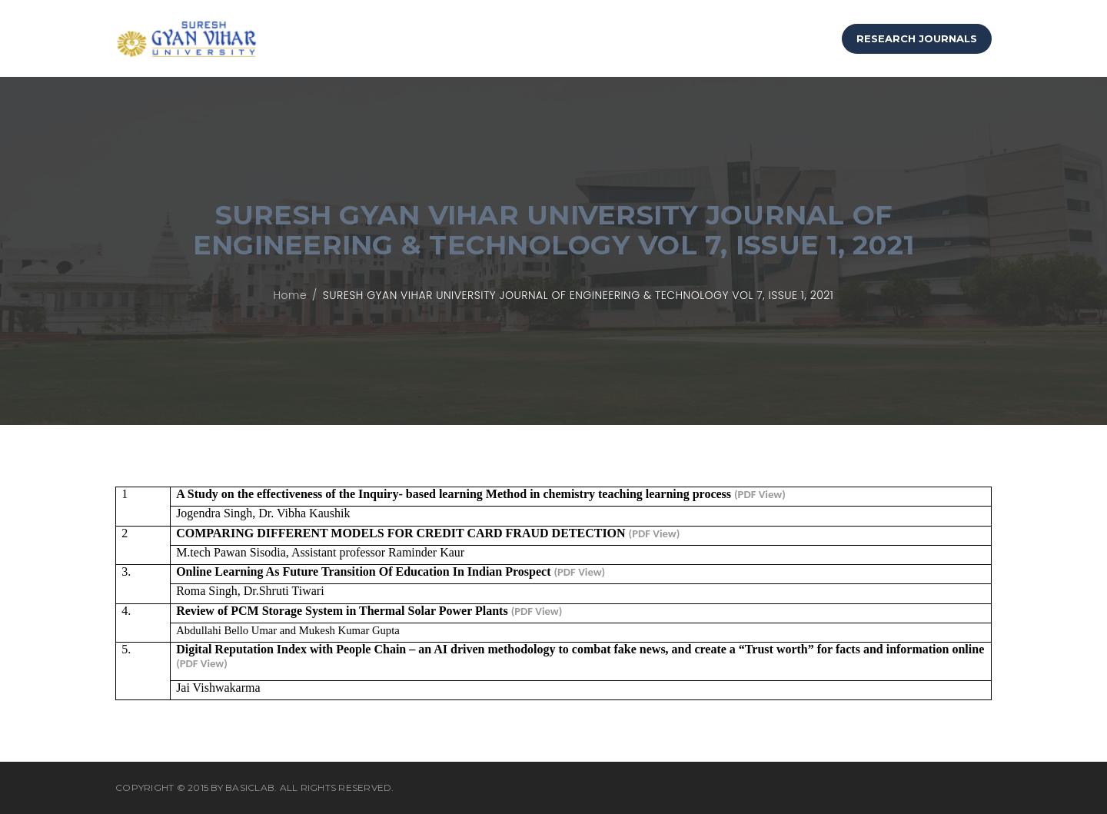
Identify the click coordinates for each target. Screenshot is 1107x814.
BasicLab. (251, 787)
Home (291, 295)
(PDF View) (760, 494)
